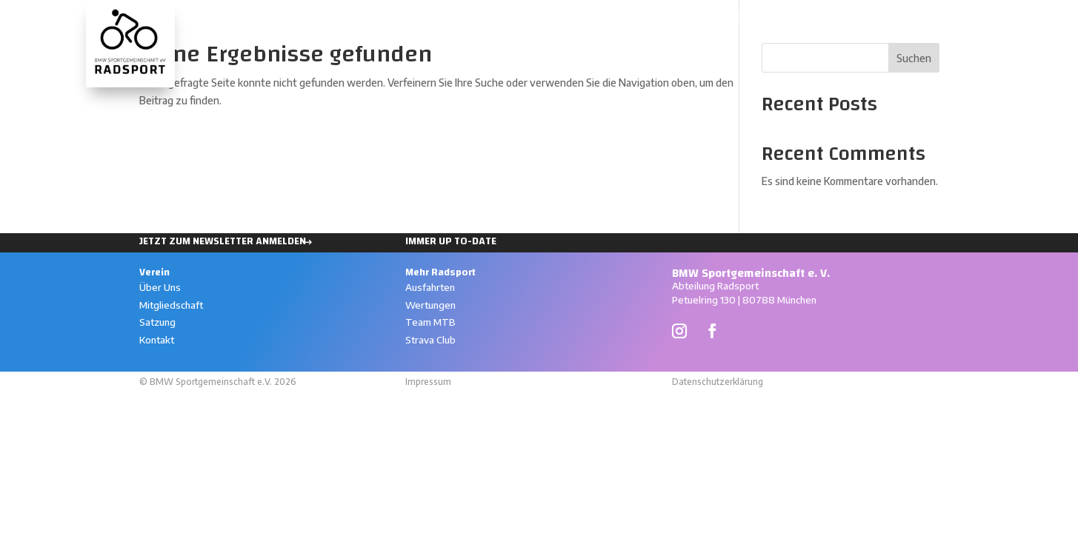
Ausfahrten (634, 21)
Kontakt (156, 340)
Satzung (157, 322)
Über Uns (160, 287)
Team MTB (430, 322)
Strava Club (430, 340)
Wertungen (716, 21)
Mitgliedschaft (171, 305)
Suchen (913, 58)
